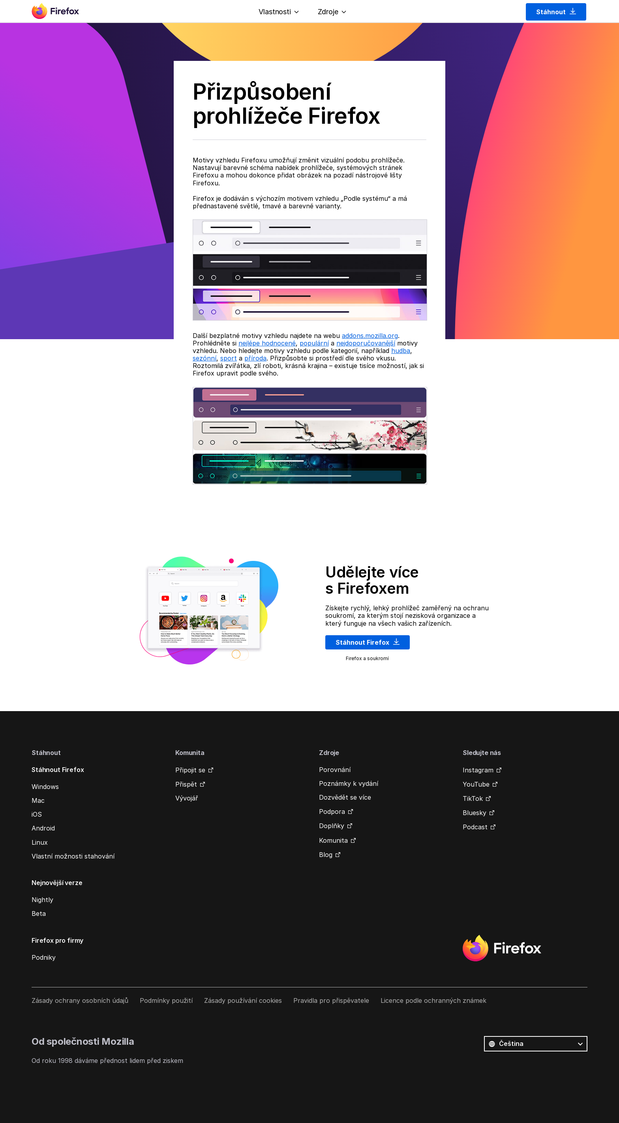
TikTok (473, 798)
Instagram (478, 770)
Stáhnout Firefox (368, 642)
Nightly (42, 900)
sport (228, 358)
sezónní (204, 358)
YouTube (476, 784)
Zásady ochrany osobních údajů (80, 1000)
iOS (37, 814)
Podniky (44, 957)
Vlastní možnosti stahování (73, 856)
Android (43, 828)
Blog (325, 855)
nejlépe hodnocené (267, 343)
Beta (39, 913)
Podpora (332, 811)
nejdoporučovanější (365, 343)
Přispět (186, 784)
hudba (400, 351)
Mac (38, 800)
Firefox (501, 948)
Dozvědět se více (345, 797)
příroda (255, 358)
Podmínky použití (166, 1000)
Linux (40, 842)
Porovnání (335, 770)
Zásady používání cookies (243, 1000)
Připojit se (190, 770)
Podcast (475, 827)
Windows (45, 787)
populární (314, 343)
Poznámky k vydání (348, 783)
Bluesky (474, 813)
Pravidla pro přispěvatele (331, 1000)
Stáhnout (556, 12)
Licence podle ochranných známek (433, 1000)
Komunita (333, 840)
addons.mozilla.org (370, 336)
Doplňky (331, 826)
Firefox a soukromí (367, 658)
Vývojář (186, 798)
